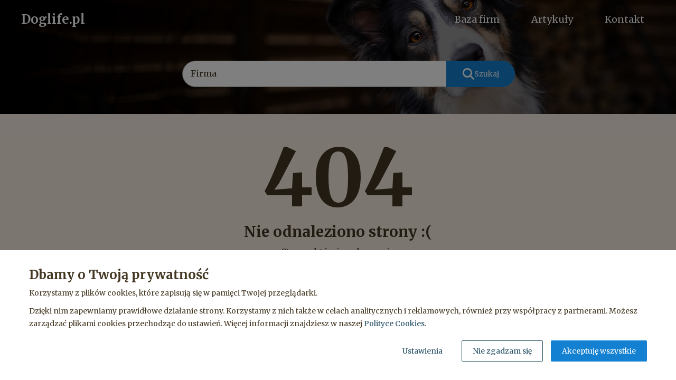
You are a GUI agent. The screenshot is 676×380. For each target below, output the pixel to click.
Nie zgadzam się (502, 351)
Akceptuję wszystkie (599, 351)
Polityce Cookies (394, 323)
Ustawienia (422, 351)
